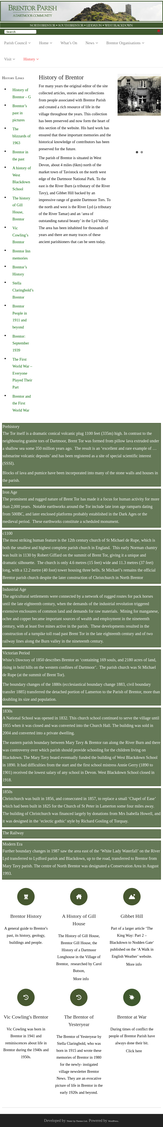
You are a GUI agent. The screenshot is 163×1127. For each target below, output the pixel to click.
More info (81, 979)
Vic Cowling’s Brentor (20, 235)
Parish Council (15, 43)
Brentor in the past (20, 155)
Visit (7, 59)
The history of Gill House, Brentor (21, 208)
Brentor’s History (19, 270)
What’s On (69, 43)
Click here (134, 1051)
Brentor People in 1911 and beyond (19, 316)
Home (44, 43)
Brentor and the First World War (21, 403)
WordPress (113, 1121)
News (89, 43)
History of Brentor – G (21, 93)
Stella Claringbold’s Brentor (23, 290)
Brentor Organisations (123, 43)
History (29, 59)
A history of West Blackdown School (21, 178)
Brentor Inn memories (21, 254)
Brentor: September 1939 (20, 343)
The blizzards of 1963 (21, 136)
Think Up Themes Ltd (77, 1121)
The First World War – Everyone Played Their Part (22, 373)
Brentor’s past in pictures (19, 113)
